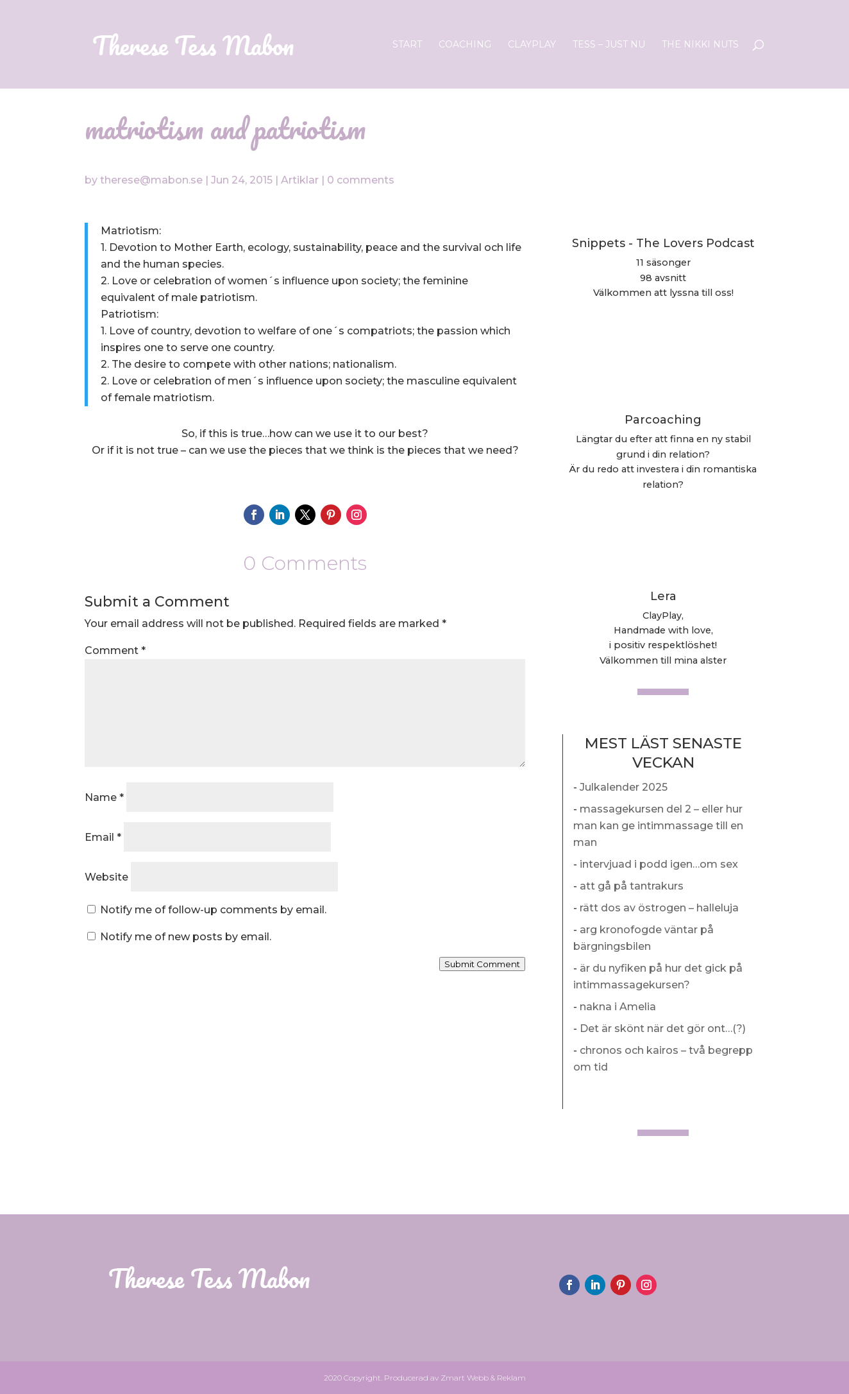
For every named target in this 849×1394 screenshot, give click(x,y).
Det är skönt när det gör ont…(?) (663, 1028)
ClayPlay (532, 45)
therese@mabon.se (151, 180)
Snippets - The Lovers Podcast (663, 243)
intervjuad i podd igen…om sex (659, 864)
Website (106, 877)
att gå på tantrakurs (632, 886)
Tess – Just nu (609, 45)
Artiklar (300, 180)
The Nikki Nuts (700, 45)
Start (407, 45)
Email (103, 837)
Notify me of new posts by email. (185, 937)
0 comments (360, 180)
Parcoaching (663, 420)
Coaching (465, 45)
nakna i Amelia (618, 1007)
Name (104, 797)
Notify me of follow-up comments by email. (213, 910)
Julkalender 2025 (624, 787)
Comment (115, 650)
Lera (663, 596)
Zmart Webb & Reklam (483, 1377)
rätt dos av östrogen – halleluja (659, 908)
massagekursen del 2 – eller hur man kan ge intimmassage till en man (658, 825)
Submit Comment (482, 964)
